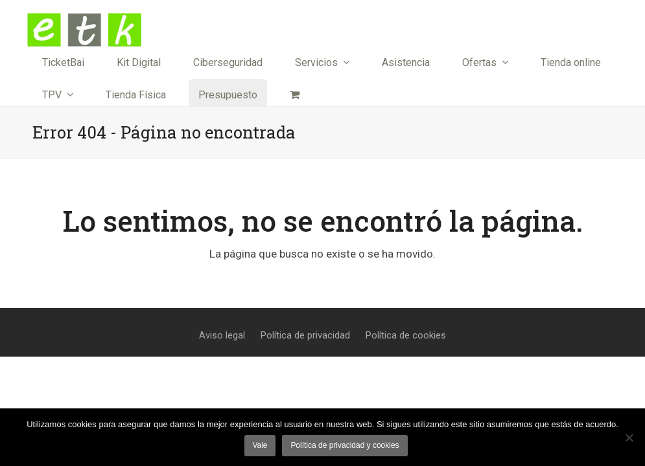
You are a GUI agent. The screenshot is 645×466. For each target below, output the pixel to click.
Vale (259, 445)
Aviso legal (222, 335)
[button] (294, 95)
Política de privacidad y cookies (344, 445)
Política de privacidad (305, 335)
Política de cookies (406, 335)
